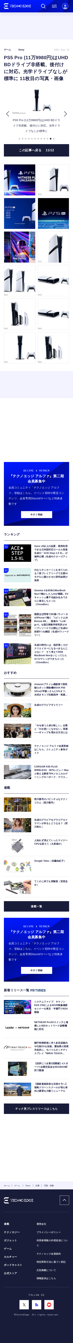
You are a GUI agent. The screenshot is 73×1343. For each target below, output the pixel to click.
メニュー (54, 6)
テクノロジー (12, 1232)
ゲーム (8, 1248)
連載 (6, 1224)
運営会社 (41, 1224)
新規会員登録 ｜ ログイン (65, 6)
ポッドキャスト (13, 1265)
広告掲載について (46, 1270)
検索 (43, 6)
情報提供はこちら (46, 1278)
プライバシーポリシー (49, 1232)
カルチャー (10, 1257)
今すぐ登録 (36, 514)
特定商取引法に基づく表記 (51, 1262)
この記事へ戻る (36, 150)
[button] (7, 114)
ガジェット (10, 1240)
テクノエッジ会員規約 (49, 1253)
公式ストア (10, 1273)
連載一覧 (36, 906)
